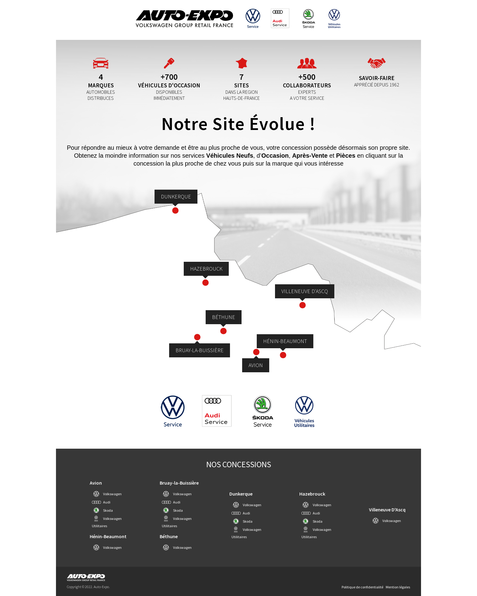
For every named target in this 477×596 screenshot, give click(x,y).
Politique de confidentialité (362, 587)
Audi (106, 502)
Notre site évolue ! (238, 123)
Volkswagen (112, 494)
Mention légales (398, 587)
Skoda (108, 510)
